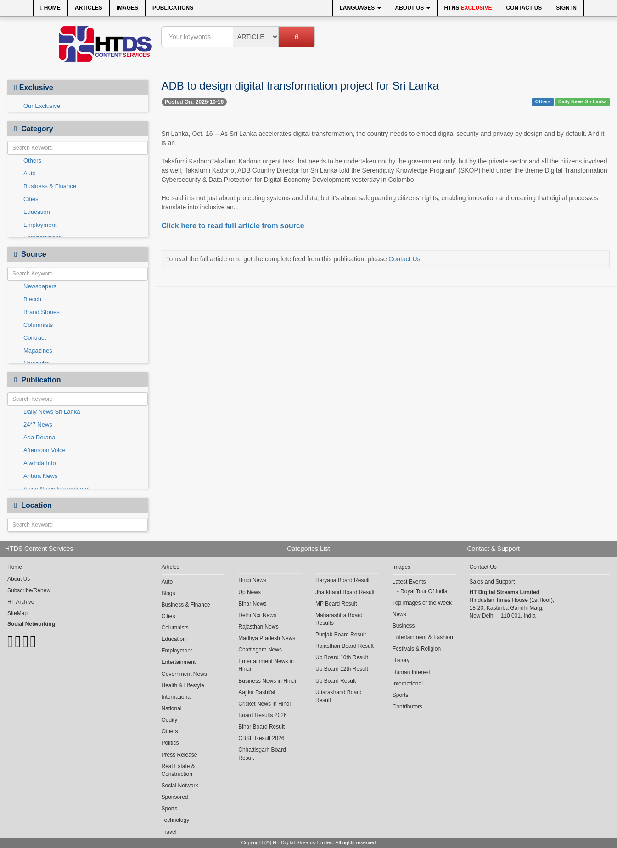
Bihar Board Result (261, 727)
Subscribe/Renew (28, 590)
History (401, 660)
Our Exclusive (41, 105)
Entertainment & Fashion (423, 637)
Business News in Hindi (267, 681)
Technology (176, 820)
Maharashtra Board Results (339, 619)
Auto (29, 173)
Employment (39, 224)
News (399, 614)
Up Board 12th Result (341, 669)
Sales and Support (492, 581)
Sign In (566, 8)
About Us (412, 8)
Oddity (170, 720)
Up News (249, 592)
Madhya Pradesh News (266, 638)
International (177, 697)
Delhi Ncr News (257, 615)
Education (36, 211)
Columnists (38, 324)
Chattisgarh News (260, 649)
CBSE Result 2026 (261, 738)
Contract (34, 337)
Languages (360, 8)
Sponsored (175, 797)
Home (50, 8)
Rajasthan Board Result (344, 646)
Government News (184, 674)
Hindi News (252, 580)
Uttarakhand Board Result (338, 696)
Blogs (168, 593)
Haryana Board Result (342, 580)
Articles (88, 8)
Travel (169, 832)
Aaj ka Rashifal (256, 692)
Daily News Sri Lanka (51, 411)
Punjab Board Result (340, 634)
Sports (170, 808)
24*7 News (37, 424)
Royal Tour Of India (424, 591)
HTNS (468, 8)
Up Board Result (335, 681)
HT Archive (20, 602)
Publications (172, 8)
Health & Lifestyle (183, 685)
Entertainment (179, 662)
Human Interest (411, 672)
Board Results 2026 (262, 715)
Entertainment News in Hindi (266, 665)
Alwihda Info (39, 463)
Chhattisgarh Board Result (262, 754)
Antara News (40, 475)
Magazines (37, 350)
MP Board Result (336, 604)
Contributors (407, 706)
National (172, 708)
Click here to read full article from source (233, 226)
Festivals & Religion (417, 649)
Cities (31, 199)
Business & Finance (49, 186)
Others (32, 160)
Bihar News (252, 604)
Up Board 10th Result (341, 657)
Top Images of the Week (422, 603)
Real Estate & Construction (178, 770)
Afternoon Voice (44, 450)
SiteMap (17, 613)
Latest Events (409, 581)
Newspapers (39, 286)
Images (127, 8)
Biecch (32, 299)
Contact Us (524, 8)
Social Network (180, 785)
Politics (170, 743)
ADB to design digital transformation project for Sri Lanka (300, 85)
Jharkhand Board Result (345, 592)
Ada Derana (39, 437)
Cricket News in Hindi (264, 704)
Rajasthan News (258, 626)
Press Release (179, 755)
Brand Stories (41, 312)
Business (404, 626)
